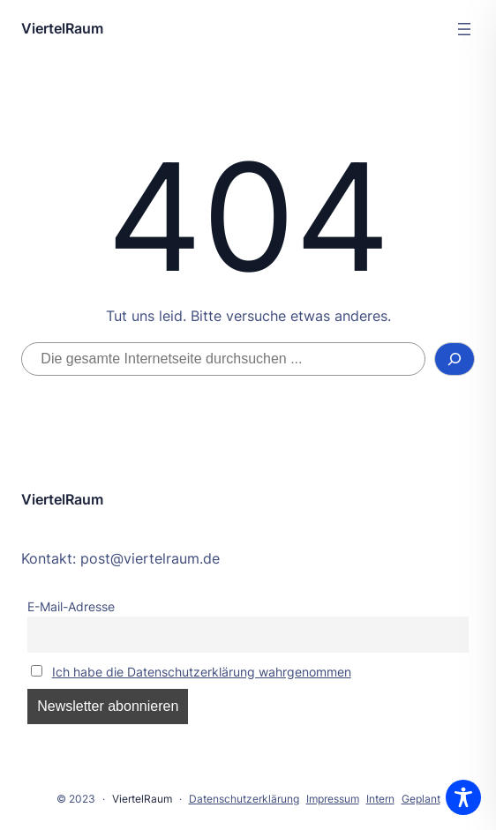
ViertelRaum (62, 28)
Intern (380, 798)
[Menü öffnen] (464, 29)
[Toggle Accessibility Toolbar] (463, 797)
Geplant (421, 798)
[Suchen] (454, 359)
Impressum (332, 798)
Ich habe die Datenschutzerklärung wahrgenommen (201, 671)
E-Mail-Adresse (71, 606)
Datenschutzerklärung (244, 798)
